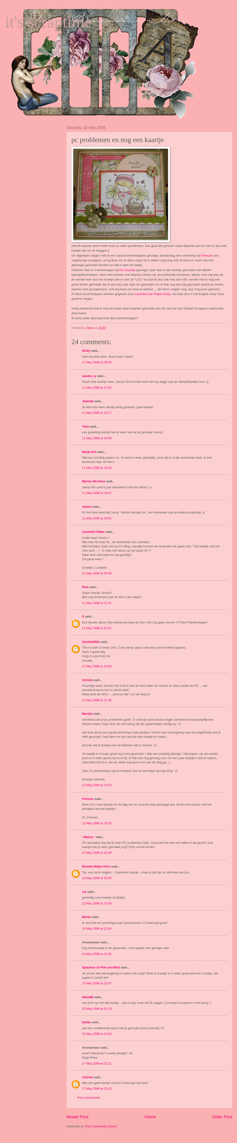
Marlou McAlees (93, 481)
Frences (207, 255)
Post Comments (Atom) (101, 1126)
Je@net (87, 1077)
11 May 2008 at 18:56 (97, 438)
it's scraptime (48, 22)
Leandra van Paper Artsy (152, 294)
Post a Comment (88, 1097)
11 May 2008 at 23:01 (97, 628)
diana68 (87, 997)
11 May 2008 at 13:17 (97, 413)
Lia (84, 892)
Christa (87, 680)
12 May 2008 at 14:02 (97, 785)
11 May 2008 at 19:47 (97, 493)
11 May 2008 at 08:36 (97, 362)
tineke (86, 1022)
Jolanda (88, 401)
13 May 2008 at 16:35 (97, 878)
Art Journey (127, 270)
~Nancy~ (88, 837)
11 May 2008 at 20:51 (97, 518)
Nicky (86, 350)
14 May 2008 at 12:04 (97, 928)
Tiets (85, 426)
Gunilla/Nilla (91, 642)
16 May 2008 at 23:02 (97, 1034)
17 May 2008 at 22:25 (97, 1088)
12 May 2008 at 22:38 (97, 852)
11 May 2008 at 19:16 (97, 468)
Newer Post (77, 1117)
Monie (86, 917)
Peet (85, 587)
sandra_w (89, 376)
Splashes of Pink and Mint (101, 967)
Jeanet (87, 506)
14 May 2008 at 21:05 (97, 954)
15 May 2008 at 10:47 (97, 983)
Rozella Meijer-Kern (96, 866)
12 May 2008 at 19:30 (97, 823)
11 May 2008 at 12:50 (97, 387)
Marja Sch (89, 452)
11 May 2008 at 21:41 (97, 603)
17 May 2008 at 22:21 (97, 1063)
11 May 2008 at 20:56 (97, 573)
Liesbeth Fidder (93, 532)
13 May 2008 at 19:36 (97, 903)
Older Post (222, 1117)
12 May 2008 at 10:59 (97, 666)
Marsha (87, 713)
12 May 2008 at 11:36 (97, 700)
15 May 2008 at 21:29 (97, 1008)
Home (150, 1117)
